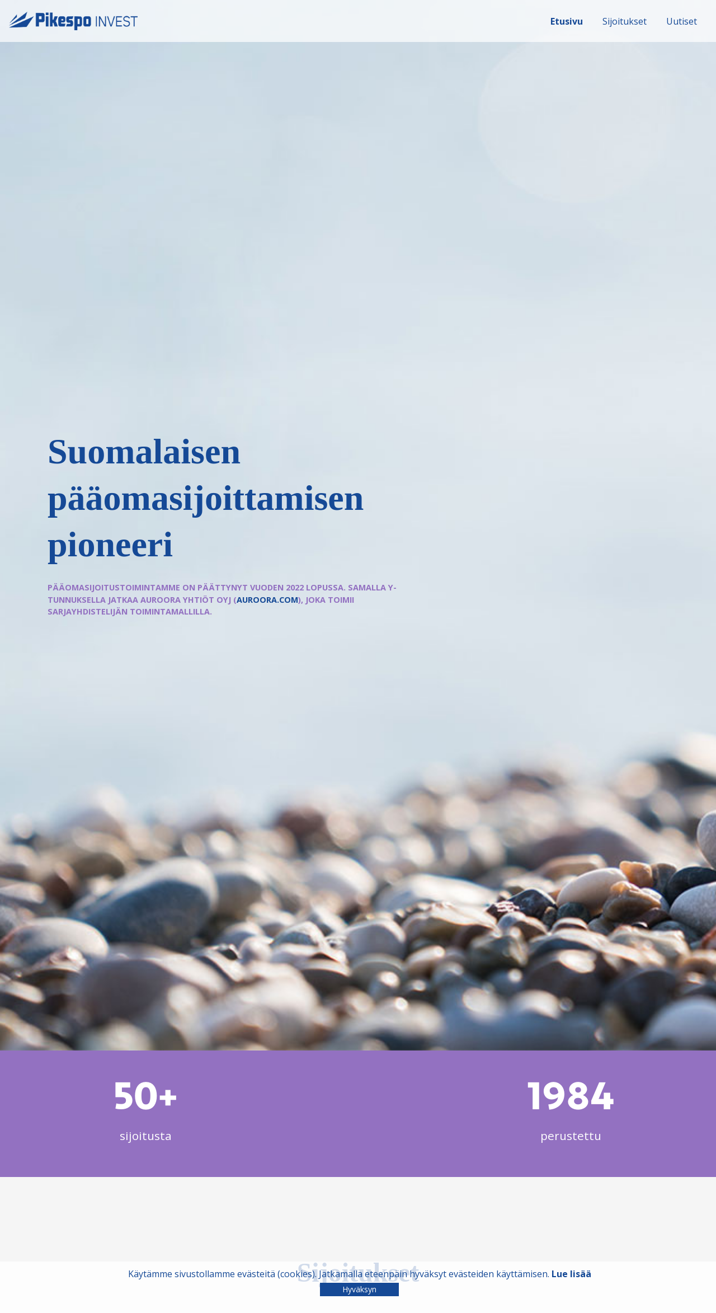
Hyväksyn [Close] (359, 1289)
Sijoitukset (624, 21)
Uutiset (681, 21)
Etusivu (566, 21)
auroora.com (267, 599)
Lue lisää (571, 1274)
